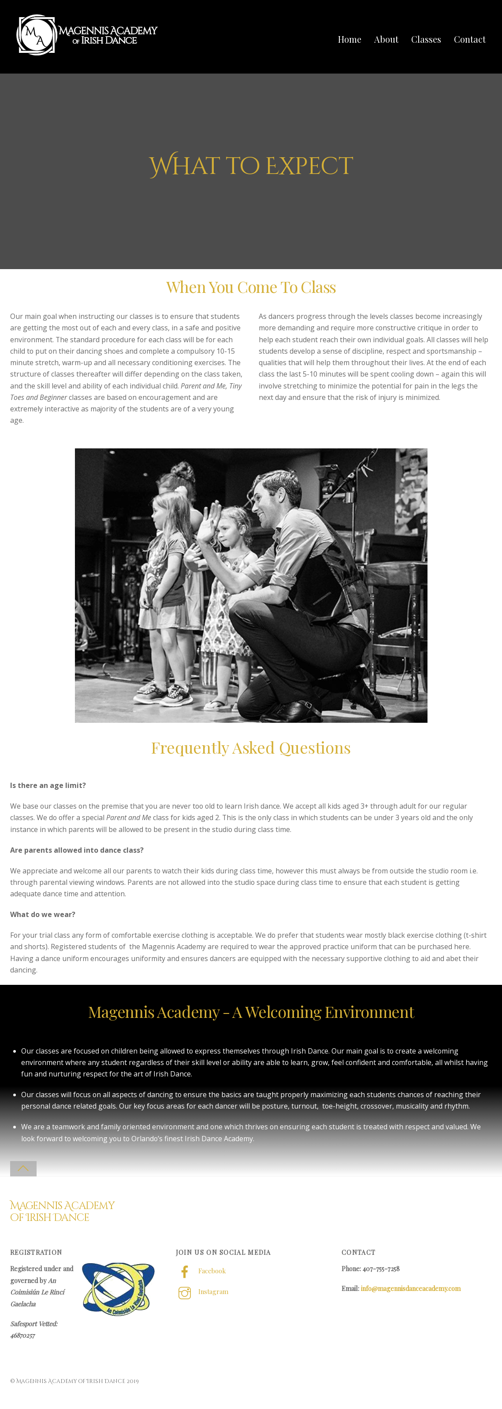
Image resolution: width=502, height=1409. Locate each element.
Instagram (202, 1291)
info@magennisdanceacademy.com (411, 1288)
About (387, 39)
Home (350, 39)
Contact (471, 39)
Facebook (201, 1271)
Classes (427, 39)
